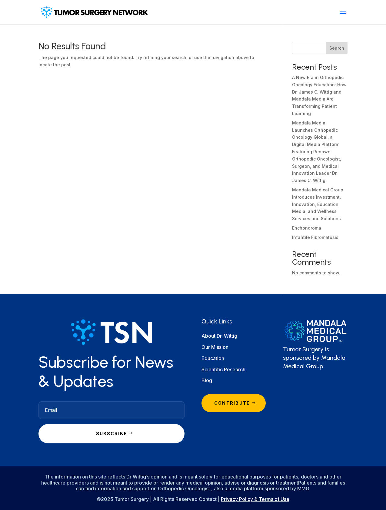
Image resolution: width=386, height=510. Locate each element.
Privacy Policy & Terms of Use (255, 499)
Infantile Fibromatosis (315, 237)
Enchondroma (306, 227)
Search (336, 48)
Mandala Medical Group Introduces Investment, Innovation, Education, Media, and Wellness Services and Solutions (317, 204)
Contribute (232, 403)
